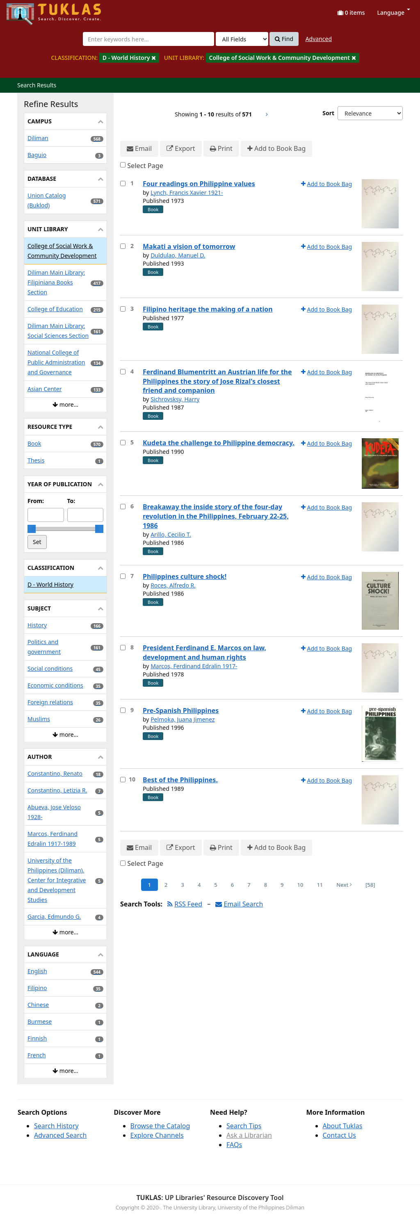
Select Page (145, 165)
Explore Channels (157, 1135)
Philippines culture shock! (184, 576)
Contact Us (339, 1135)
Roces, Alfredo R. (173, 585)
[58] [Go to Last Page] (370, 884)
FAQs (234, 1144)
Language (393, 12)
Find (284, 39)
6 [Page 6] (232, 884)
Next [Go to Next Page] (344, 884)
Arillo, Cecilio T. (171, 534)
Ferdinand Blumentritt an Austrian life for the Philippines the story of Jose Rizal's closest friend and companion (217, 381)
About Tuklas (343, 1125)
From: (35, 501)
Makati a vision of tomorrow (189, 246)
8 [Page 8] (265, 884)
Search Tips (243, 1125)
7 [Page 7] (248, 884)
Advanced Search (60, 1135)
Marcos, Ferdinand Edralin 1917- (194, 666)
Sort (328, 113)
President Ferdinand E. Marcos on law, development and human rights (204, 652)
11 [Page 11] (320, 884)
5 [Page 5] (215, 884)
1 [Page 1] (149, 884)
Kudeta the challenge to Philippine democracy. (218, 442)
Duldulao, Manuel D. (178, 255)
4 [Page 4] (199, 884)
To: (71, 501)
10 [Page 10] (300, 884)
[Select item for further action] (123, 183)
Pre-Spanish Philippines (181, 710)
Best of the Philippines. (180, 779)
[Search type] (242, 39)
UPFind (27, 10)
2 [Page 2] (165, 884)
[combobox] (148, 39)
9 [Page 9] (282, 884)
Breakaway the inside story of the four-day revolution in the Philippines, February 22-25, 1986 (216, 516)
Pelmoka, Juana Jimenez (183, 719)
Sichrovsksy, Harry (175, 399)
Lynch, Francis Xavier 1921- (187, 192)
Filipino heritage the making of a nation (208, 309)
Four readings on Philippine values (199, 183)
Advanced (319, 39)
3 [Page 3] (182, 884)
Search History (56, 1125)
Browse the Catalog (160, 1125)
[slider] (31, 529)
